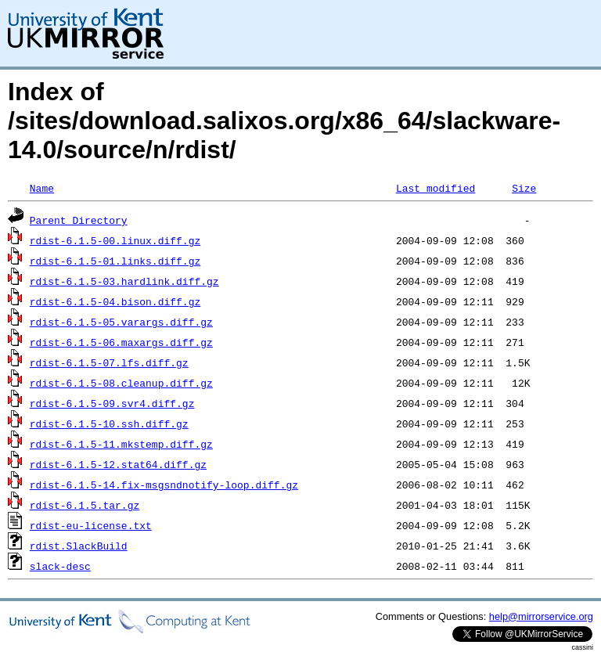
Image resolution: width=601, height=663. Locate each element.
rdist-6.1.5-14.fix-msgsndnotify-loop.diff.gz (164, 484)
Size (524, 188)
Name (42, 188)
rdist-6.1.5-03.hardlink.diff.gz (124, 281)
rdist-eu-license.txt (91, 525)
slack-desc (60, 566)
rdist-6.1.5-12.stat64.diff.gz (118, 464)
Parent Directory (79, 220)
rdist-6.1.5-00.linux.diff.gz (115, 240)
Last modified (435, 188)
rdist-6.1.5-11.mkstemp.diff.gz (121, 444)
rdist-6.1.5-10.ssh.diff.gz (109, 423)
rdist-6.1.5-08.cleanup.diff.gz (121, 383)
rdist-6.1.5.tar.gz (84, 505)
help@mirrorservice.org (541, 616)
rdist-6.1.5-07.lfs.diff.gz (109, 362)
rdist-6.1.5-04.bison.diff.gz (115, 301)
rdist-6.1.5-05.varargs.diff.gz (121, 322)
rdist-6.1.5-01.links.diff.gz (115, 261)
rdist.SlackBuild (79, 546)
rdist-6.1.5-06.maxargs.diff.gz (121, 342)
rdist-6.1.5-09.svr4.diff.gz (112, 403)
